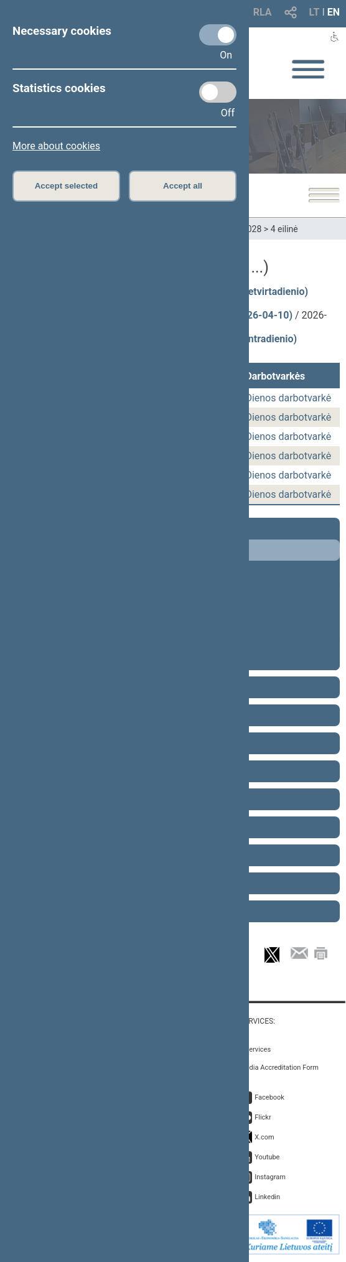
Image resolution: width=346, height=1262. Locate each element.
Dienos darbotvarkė (288, 398)
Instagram (270, 1177)
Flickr (263, 1117)
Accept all (182, 185)
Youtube (267, 1157)
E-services (255, 1049)
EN (333, 12)
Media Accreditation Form (279, 1067)
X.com (264, 1137)
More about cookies (56, 146)
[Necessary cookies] (217, 34)
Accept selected (66, 185)
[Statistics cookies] (217, 92)
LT (314, 12)
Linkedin (267, 1197)
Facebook (269, 1097)
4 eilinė (284, 229)
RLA (262, 12)
